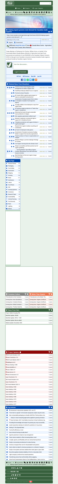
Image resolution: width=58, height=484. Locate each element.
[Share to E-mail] (36, 80)
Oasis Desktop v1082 (11, 391)
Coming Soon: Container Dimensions (15, 302)
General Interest (12, 163)
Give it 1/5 (42, 39)
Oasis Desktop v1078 (11, 401)
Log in (20, 72)
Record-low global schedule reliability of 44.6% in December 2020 (25, 452)
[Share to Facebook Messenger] (30, 80)
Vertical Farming (12, 199)
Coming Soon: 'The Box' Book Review (15, 307)
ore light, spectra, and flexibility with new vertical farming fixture (25, 439)
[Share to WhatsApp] (28, 80)
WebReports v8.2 (11, 362)
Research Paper (12, 194)
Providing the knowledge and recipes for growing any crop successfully (26, 422)
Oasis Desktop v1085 (12, 364)
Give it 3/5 (45, 39)
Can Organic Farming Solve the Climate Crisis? (26, 143)
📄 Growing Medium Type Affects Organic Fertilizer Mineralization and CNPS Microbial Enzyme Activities (26, 151)
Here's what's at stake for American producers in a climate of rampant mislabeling (29, 447)
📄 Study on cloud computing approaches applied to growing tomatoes (27, 417)
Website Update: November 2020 (14, 322)
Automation (11, 170)
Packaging (10, 166)
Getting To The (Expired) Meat (16, 427)
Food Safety (11, 168)
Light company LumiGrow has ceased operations (21, 454)
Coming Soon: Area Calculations (14, 299)
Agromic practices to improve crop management (21, 435)
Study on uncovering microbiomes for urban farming (22, 442)
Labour (10, 182)
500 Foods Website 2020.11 (14, 360)
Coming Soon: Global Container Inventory (16, 304)
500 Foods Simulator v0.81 (13, 355)
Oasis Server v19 (11, 372)
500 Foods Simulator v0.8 (12, 379)
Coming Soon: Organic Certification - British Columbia (43, 304)
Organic (11, 42)
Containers (11, 192)
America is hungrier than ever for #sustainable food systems (24, 444)
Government (19, 42)
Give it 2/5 (43, 39)
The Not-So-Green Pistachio (22, 93)
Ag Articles (20, 12)
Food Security (11, 201)
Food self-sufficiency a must (16, 430)
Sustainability (11, 196)
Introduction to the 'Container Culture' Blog (17, 297)
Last (38, 76)
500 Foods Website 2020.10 (13, 384)
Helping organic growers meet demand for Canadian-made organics (19, 14)
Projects (27, 8)
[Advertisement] (13, 237)
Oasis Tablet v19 (11, 369)
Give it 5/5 (48, 39)
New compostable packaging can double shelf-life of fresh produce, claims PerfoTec (30, 415)
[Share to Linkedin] (33, 80)
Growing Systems (12, 189)
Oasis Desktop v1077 (11, 404)
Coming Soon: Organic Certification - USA (40, 302)
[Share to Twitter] (25, 80)
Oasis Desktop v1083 (11, 389)
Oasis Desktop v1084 (11, 387)
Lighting (10, 206)
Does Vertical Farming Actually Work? (18, 432)
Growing (10, 175)
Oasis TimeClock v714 (11, 377)
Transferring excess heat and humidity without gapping (22, 457)
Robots (10, 208)
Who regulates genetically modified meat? (25, 116)
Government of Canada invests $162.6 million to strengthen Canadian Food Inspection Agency (26, 100)
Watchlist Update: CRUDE (12, 315)
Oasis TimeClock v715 (12, 357)
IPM (9, 187)
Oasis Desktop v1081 (11, 394)
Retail (9, 177)
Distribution (11, 180)
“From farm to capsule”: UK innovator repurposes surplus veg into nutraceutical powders (31, 412)
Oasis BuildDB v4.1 (11, 367)
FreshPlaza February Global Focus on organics (26, 90)
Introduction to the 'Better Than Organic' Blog (42, 297)
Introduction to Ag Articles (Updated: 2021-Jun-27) (22, 410)
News (9, 203)
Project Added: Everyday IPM (13, 313)
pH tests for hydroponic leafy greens (24, 130)
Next (32, 76)
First (19, 76)
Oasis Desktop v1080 (11, 396)
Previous (26, 76)
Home (18, 8)
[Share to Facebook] (22, 80)
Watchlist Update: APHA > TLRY (13, 318)
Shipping (10, 173)
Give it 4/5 (46, 39)
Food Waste (11, 184)
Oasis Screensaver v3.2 (12, 374)
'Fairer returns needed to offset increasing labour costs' (23, 437)
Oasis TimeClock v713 (11, 382)
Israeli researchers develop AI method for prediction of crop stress (25, 425)
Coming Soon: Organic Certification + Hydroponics (42, 299)
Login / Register (38, 8)
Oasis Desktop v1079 (11, 399)
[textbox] (32, 65)
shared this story (20, 45)
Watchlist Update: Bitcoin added (14, 320)
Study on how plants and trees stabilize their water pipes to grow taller (26, 449)
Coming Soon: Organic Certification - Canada (41, 307)
